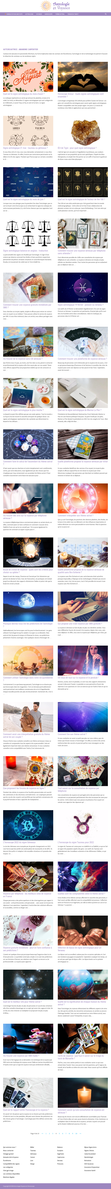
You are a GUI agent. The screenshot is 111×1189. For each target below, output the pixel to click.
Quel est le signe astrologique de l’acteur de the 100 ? (81, 199)
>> (80, 1133)
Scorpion (60, 1150)
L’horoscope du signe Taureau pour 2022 (76, 842)
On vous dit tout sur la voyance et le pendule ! (78, 677)
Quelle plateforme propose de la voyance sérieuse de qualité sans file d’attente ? (81, 571)
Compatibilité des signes (11, 1164)
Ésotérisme (7, 1160)
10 (76, 1133)
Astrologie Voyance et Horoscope (24, 1186)
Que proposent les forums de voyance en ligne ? (24, 788)
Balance (60, 1147)
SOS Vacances (89, 1164)
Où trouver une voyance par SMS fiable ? (21, 1056)
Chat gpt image (8, 1170)
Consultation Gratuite (13, 14)
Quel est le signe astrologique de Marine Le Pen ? (79, 410)
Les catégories (8, 1167)
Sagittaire (60, 1154)
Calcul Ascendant (90, 1154)
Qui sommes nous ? (9, 1147)
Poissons (60, 1164)
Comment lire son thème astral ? (72, 734)
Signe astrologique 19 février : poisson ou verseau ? (80, 305)
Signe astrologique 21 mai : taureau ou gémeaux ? (25, 148)
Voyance (39, 14)
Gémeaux (33, 1154)
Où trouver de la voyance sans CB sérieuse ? (22, 359)
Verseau (60, 1160)
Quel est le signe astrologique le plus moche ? (23, 410)
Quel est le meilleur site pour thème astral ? (22, 1002)
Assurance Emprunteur (91, 1167)
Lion (31, 1160)
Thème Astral (60, 14)
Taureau (33, 1150)
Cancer (32, 1157)
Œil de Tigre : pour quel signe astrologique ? (77, 148)
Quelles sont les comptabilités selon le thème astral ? (81, 893)
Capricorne (60, 1157)
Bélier (32, 1147)
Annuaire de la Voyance (10, 1157)
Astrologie (29, 14)
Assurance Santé (89, 1170)
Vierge (32, 1164)
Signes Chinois (89, 1150)
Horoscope (48, 14)
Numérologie (88, 1157)
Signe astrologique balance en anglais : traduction (25, 250)
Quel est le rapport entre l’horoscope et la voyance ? (26, 1110)
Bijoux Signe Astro (90, 1147)
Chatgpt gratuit (8, 1154)
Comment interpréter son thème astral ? (75, 515)
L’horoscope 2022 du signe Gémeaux (19, 842)
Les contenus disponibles (11, 1174)
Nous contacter (8, 1150)
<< (42, 1133)
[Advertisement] (55, 32)
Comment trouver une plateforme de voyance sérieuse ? (82, 359)
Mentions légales (8, 1177)
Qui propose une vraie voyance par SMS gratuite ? (80, 623)
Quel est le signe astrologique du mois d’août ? (23, 94)
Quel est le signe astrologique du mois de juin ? (24, 199)
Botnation (87, 1160)
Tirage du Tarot (73, 14)
